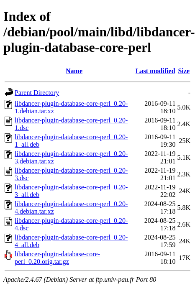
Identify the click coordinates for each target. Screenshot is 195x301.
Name (74, 70)
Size (184, 70)
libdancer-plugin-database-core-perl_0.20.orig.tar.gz (57, 257)
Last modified (155, 70)
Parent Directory (37, 92)
